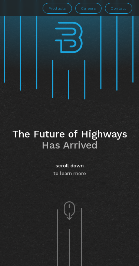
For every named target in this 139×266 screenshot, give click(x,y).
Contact (118, 8)
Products (57, 8)
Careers (88, 8)
